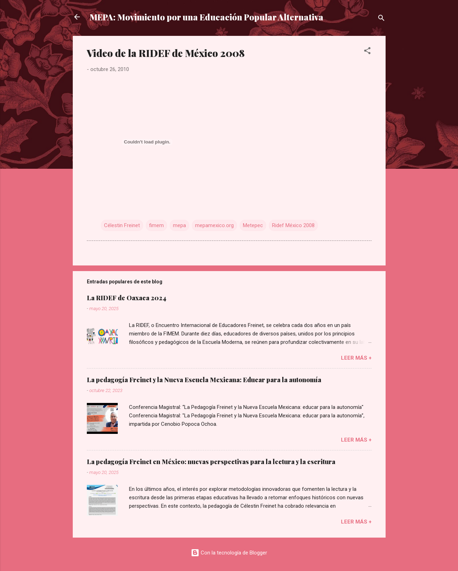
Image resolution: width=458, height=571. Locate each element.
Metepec (253, 225)
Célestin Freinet (122, 225)
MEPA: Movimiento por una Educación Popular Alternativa (206, 17)
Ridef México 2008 (293, 225)
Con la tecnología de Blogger (229, 553)
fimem (156, 225)
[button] (367, 51)
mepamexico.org (214, 225)
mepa (179, 225)
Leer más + (356, 358)
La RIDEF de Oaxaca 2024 (126, 298)
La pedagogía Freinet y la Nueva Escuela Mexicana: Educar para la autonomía (204, 380)
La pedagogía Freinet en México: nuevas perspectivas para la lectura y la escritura (211, 461)
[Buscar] (381, 19)
